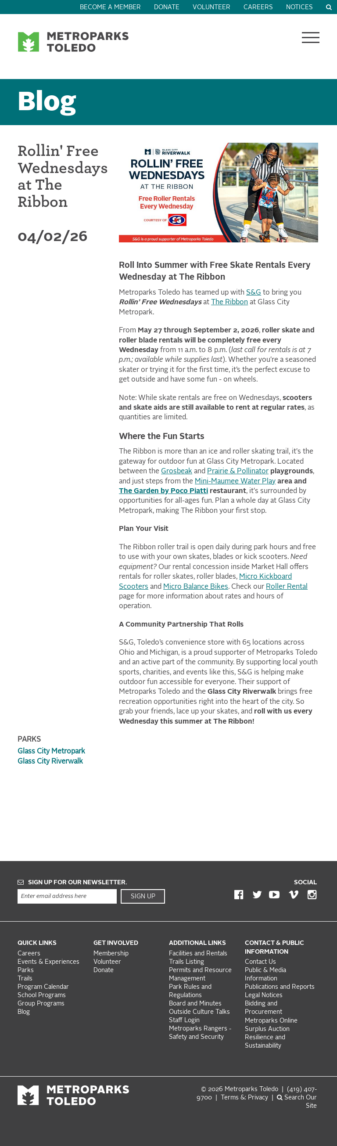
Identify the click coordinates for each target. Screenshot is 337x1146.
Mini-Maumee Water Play (235, 481)
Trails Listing (186, 962)
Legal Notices (264, 995)
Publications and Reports (280, 987)
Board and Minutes (195, 1004)
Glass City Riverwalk (50, 761)
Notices (299, 8)
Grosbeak (176, 471)
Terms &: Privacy (244, 1098)
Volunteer (211, 8)
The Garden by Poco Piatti (163, 491)
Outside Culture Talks (199, 1012)
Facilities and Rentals (198, 954)
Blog (47, 103)
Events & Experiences (48, 962)
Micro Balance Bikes (195, 587)
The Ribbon (229, 302)
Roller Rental (287, 587)
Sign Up (143, 897)
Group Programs (41, 1004)
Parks (26, 970)
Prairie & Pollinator (238, 471)
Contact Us (260, 962)
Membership (111, 954)
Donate (166, 8)
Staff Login (184, 1020)
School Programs (42, 995)
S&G (253, 292)
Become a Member (110, 8)
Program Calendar (43, 987)
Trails (25, 979)
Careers (258, 8)
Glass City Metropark (51, 751)
